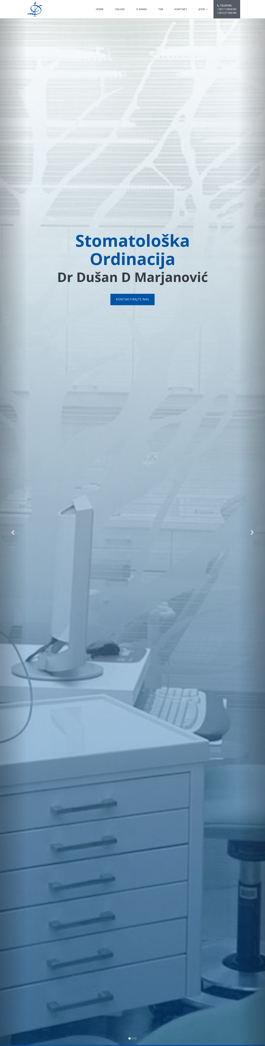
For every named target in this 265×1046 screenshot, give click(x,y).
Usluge (120, 9)
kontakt (180, 9)
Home (100, 9)
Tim (160, 9)
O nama (141, 9)
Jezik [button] (203, 9)
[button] (13, 532)
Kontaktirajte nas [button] (132, 299)
